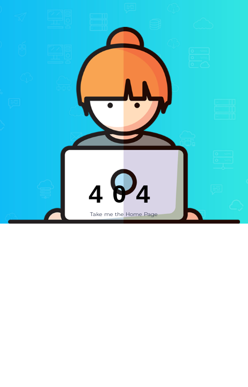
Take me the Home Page (124, 214)
